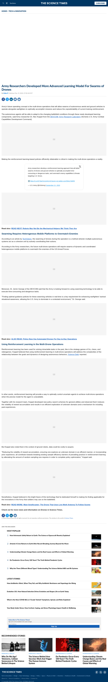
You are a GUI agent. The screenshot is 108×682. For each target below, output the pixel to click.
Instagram (104, 672)
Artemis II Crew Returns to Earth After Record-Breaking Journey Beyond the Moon (39, 544)
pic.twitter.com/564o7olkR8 (65, 181)
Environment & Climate (83, 676)
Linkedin (11, 99)
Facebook (3, 99)
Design (15, 676)
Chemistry (60, 676)
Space (43, 676)
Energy (33, 676)
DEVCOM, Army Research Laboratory (65, 117)
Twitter (7, 99)
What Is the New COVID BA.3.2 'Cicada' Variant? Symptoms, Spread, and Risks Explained (38, 600)
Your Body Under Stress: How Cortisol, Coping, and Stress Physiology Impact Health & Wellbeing (41, 608)
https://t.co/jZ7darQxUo (38, 181)
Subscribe (100, 3)
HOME (4, 11)
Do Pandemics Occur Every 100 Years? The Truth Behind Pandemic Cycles (36, 560)
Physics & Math (51, 676)
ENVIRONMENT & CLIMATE (64, 653)
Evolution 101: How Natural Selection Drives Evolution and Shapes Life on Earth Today (38, 591)
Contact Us (34, 678)
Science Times (69, 518)
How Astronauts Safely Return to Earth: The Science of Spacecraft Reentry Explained (40, 535)
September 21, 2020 (53, 185)
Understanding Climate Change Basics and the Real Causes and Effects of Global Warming (42, 552)
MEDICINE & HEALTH (8, 653)
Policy (38, 676)
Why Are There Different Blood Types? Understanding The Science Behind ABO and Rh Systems (44, 568)
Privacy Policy (25, 678)
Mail (19, 99)
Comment (15, 99)
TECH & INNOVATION (17, 11)
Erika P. (6, 93)
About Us (4, 678)
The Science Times (54, 3)
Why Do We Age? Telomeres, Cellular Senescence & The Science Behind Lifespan (13, 659)
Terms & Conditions (14, 678)
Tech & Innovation (7, 676)
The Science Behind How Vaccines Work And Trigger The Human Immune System (40, 659)
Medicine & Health (70, 676)
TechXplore (27, 239)
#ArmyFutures (51, 181)
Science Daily (73, 354)
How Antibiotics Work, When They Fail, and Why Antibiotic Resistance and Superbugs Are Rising (41, 583)
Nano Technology (24, 676)
